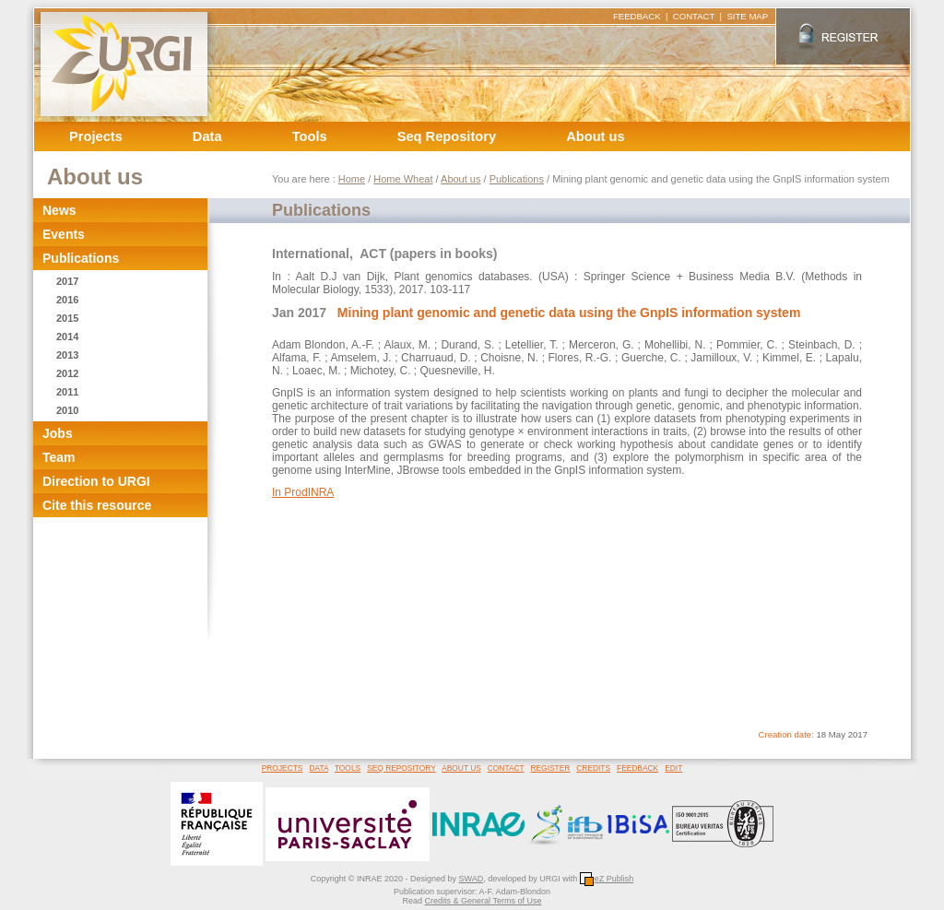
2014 (67, 336)
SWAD (470, 878)
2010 (67, 410)
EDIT (673, 768)
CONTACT (693, 16)
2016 (67, 299)
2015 (67, 318)
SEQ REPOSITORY (401, 768)
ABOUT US (461, 768)
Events (63, 234)
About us (595, 136)
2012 (67, 373)
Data (207, 136)
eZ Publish (607, 878)
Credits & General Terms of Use (483, 900)
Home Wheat (402, 178)
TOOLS (347, 768)
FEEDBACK (637, 16)
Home (351, 178)
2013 (67, 354)
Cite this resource (96, 505)
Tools (309, 136)
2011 (67, 391)
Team (59, 457)
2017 (67, 281)
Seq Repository (447, 136)
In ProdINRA (303, 492)
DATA (318, 768)
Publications (80, 258)
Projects (96, 136)
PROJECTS (282, 768)
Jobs (57, 433)
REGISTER (550, 768)
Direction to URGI (96, 481)
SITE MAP (747, 16)
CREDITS (593, 768)
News (59, 210)
